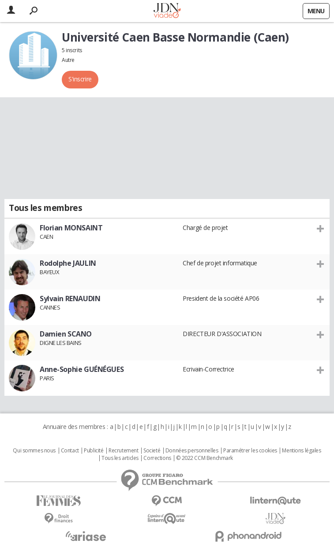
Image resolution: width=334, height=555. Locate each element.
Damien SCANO (66, 334)
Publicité (93, 451)
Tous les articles (120, 458)
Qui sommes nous (34, 451)
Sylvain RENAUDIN (70, 298)
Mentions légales (301, 451)
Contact (70, 451)
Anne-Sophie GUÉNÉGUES (82, 369)
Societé (151, 451)
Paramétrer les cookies (250, 451)
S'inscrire (80, 79)
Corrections (157, 458)
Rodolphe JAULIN (68, 263)
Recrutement (123, 451)
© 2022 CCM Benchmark (204, 458)
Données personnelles (191, 451)
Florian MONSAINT (71, 228)
